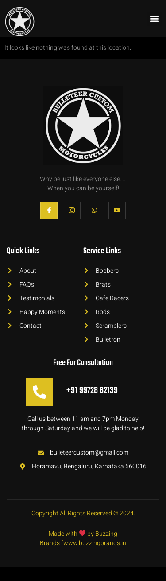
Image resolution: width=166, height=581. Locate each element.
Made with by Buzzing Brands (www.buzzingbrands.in (83, 552)
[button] (154, 19)
